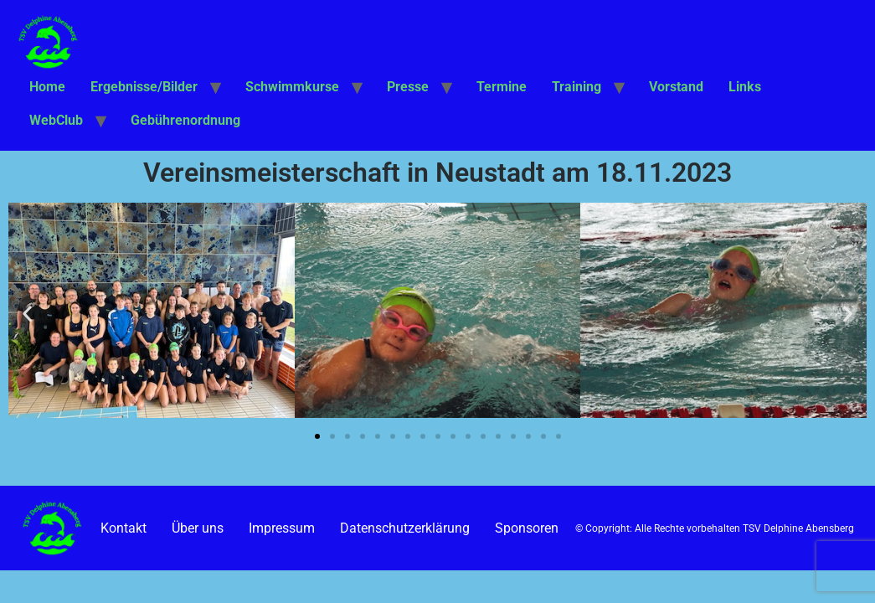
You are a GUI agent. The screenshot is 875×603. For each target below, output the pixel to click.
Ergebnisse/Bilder (144, 87)
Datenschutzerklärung (405, 528)
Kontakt (123, 528)
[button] (27, 312)
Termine (501, 87)
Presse (408, 87)
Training (576, 87)
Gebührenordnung (185, 120)
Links (744, 87)
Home (47, 87)
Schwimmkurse (292, 87)
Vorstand (676, 87)
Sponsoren (526, 528)
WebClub (56, 120)
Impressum (282, 528)
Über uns (198, 528)
